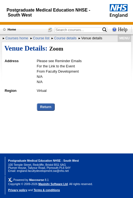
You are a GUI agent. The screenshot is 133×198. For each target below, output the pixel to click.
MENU (124, 38)
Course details (65, 38)
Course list (41, 38)
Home (12, 29)
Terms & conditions (47, 190)
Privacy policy (17, 190)
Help (123, 29)
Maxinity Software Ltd (53, 184)
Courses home (16, 38)
